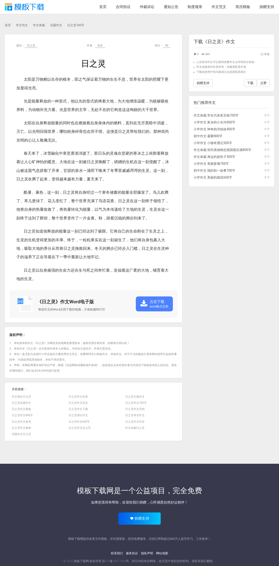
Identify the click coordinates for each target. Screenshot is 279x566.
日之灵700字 (75, 25)
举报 (265, 54)
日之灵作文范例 (135, 409)
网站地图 (162, 553)
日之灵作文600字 (79, 421)
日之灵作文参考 (21, 421)
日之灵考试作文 (135, 415)
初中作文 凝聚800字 (208, 136)
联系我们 (117, 553)
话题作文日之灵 (21, 434)
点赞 (263, 83)
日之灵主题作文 (135, 396)
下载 (199, 72)
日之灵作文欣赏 (78, 396)
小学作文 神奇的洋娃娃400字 (214, 129)
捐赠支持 (266, 7)
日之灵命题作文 (21, 402)
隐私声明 (147, 553)
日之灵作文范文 (78, 402)
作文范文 (219, 7)
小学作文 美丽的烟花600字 (213, 177)
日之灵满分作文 (78, 415)
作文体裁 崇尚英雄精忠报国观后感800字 (222, 150)
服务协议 (132, 553)
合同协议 (123, 7)
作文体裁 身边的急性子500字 (214, 157)
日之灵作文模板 (21, 409)
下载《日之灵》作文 (214, 41)
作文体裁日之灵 (135, 427)
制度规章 (195, 7)
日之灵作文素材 (21, 427)
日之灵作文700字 (135, 402)
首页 (103, 7)
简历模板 (242, 7)
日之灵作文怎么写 (80, 427)
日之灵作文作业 (135, 421)
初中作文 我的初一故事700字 (214, 170)
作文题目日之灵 (21, 396)
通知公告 (171, 7)
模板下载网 (81, 561)
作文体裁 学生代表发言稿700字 (216, 115)
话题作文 (56, 25)
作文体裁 (39, 25)
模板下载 (24, 7)
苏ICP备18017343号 (115, 561)
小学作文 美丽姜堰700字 (211, 163)
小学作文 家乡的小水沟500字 (214, 122)
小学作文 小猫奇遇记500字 (213, 143)
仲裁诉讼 (147, 7)
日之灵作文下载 (78, 409)
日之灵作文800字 (22, 415)
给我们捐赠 (137, 502)
